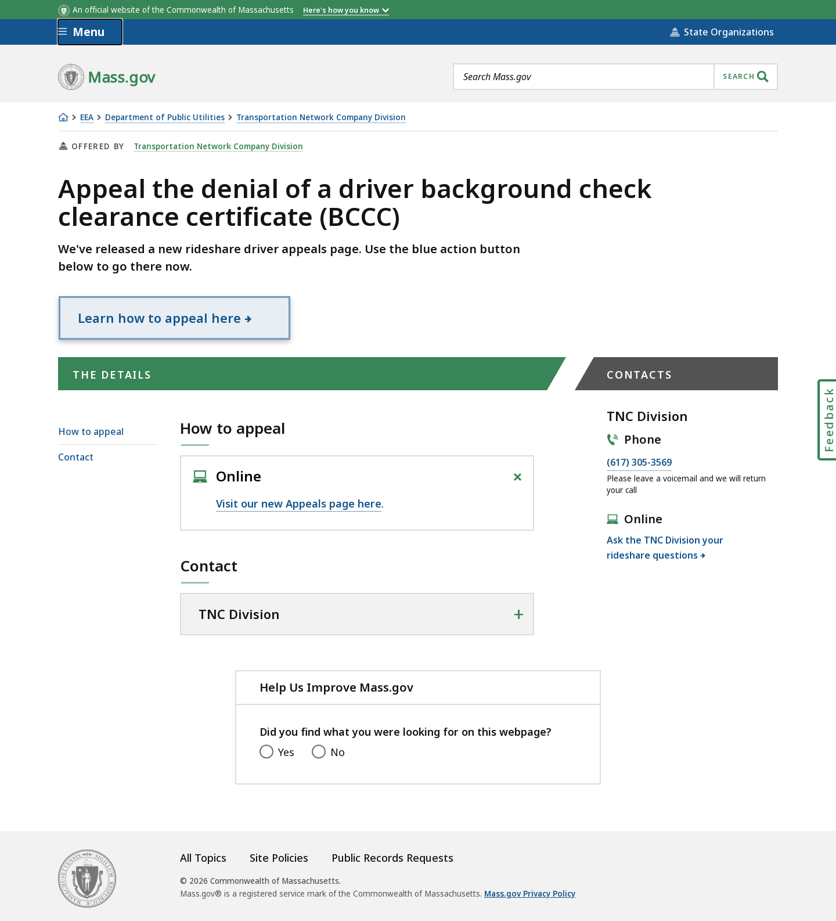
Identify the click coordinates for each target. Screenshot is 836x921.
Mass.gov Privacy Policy (529, 893)
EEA (86, 118)
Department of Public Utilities (165, 118)
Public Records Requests (392, 858)
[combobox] (615, 76)
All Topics (203, 858)
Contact (75, 457)
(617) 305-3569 (639, 463)
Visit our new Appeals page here (298, 503)
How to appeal (91, 431)
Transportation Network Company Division (321, 118)
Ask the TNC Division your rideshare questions (665, 548)
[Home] (63, 117)
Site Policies (279, 858)
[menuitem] (107, 431)
